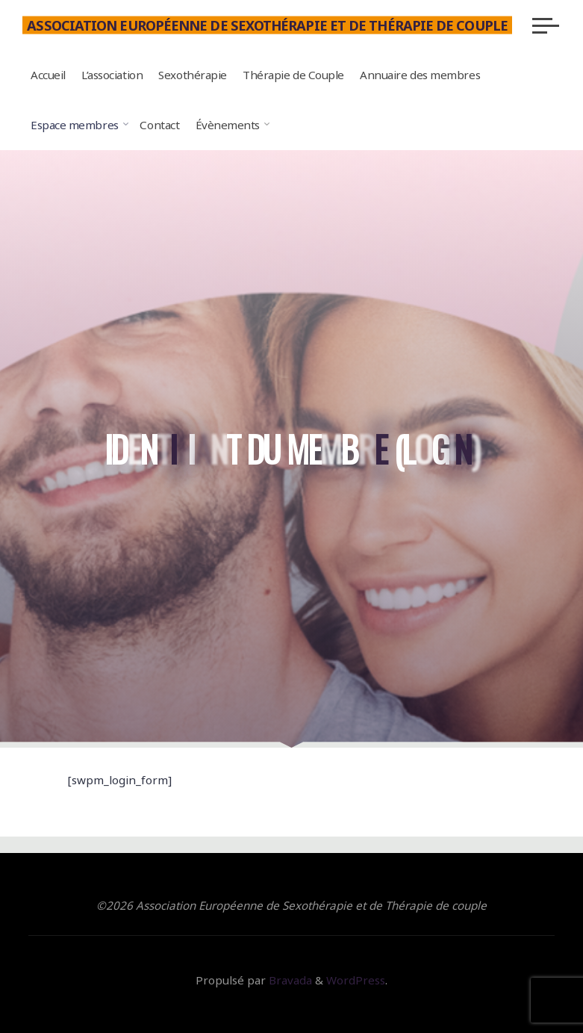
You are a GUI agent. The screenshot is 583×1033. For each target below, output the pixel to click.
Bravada (289, 979)
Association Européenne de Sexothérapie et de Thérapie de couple (267, 25)
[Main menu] (545, 25)
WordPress (355, 979)
